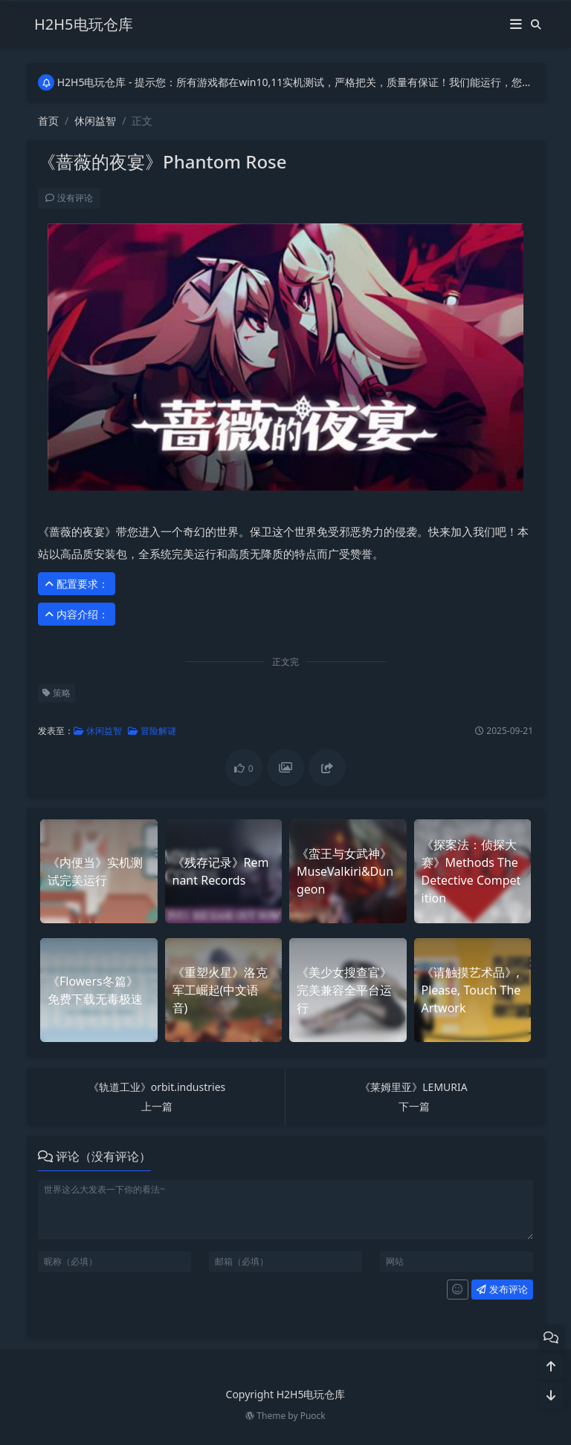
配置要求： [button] (76, 584)
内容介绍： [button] (76, 614)
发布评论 (501, 1289)
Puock (313, 1415)
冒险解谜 (151, 730)
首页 (48, 121)
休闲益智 (95, 121)
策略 (56, 693)
